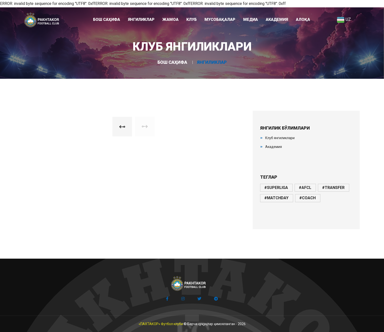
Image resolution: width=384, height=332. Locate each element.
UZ (344, 19)
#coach (307, 198)
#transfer (333, 187)
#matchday (276, 198)
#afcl (305, 187)
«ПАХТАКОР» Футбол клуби (161, 324)
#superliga (276, 187)
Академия (273, 147)
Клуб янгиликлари (280, 138)
